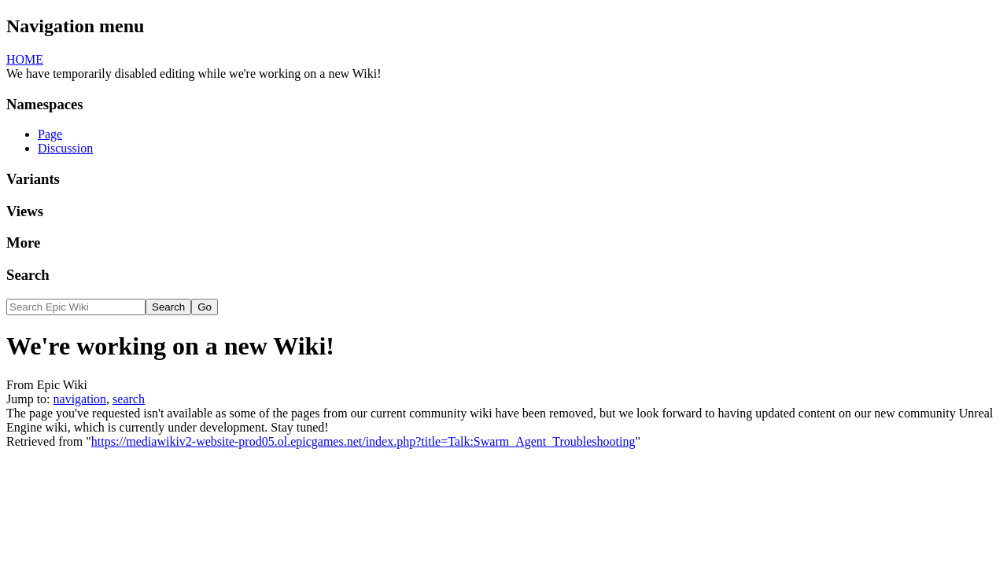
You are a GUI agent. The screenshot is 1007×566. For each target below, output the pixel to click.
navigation (80, 399)
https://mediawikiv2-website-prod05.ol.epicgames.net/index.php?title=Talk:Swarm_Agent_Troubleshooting (363, 441)
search (129, 399)
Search (28, 274)
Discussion (65, 148)
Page (50, 134)
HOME (24, 59)
